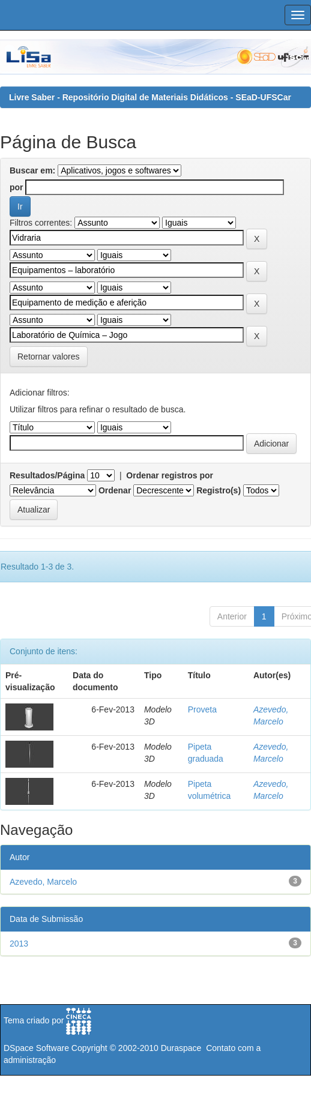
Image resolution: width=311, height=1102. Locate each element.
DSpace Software (36, 1048)
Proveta (202, 709)
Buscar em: (32, 170)
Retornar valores (48, 356)
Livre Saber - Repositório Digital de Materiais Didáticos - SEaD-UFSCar (150, 97)
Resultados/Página (47, 475)
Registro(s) (218, 490)
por (16, 187)
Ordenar (114, 490)
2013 (19, 943)
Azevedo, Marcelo (43, 882)
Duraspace (181, 1048)
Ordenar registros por (169, 475)
